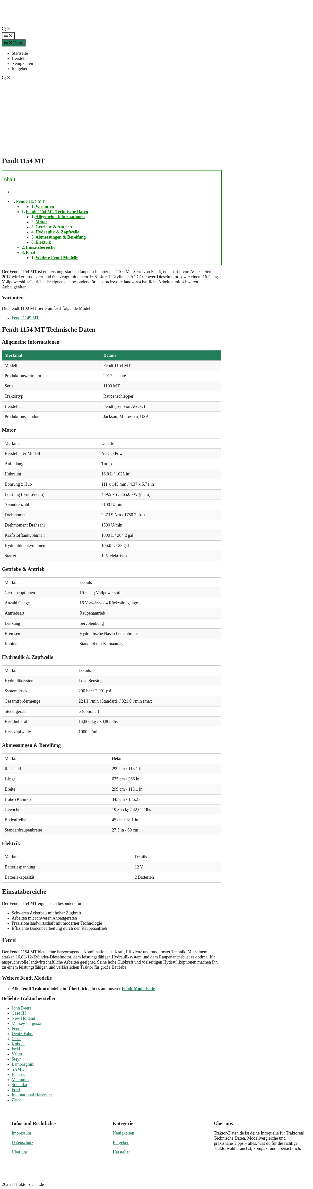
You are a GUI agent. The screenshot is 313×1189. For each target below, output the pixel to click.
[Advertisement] (158, 118)
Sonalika (19, 1084)
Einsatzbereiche (40, 247)
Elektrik (43, 242)
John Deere (22, 1008)
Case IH (19, 1013)
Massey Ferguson (27, 1023)
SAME (18, 1069)
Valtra (17, 1054)
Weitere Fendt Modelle (56, 257)
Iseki (16, 1048)
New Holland (24, 1018)
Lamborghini (23, 1064)
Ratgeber (19, 68)
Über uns (20, 1152)
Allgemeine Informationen (60, 216)
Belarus (18, 1074)
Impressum (21, 1133)
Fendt (17, 1028)
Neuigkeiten (22, 63)
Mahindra (20, 1079)
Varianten (44, 206)
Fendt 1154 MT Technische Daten (57, 211)
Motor (41, 221)
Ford (16, 1089)
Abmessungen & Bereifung (60, 237)
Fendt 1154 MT (30, 201)
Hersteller (20, 58)
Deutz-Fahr (22, 1033)
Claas (16, 1038)
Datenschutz (22, 1142)
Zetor (16, 1100)
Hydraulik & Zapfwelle (57, 232)
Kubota (18, 1043)
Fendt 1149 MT (25, 317)
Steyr (16, 1059)
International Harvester (32, 1094)
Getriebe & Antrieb (53, 226)
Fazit (30, 252)
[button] (6, 29)
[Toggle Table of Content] (5, 191)
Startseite (20, 53)
